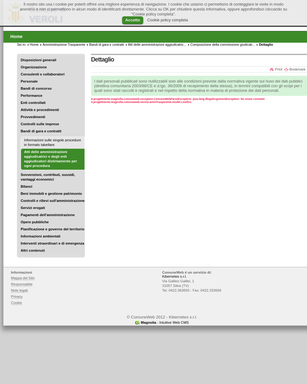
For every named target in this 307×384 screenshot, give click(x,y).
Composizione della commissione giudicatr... (222, 44)
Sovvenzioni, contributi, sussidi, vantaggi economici (48, 177)
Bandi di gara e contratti (41, 131)
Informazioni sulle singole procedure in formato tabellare (52, 142)
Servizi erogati (33, 208)
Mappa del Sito (23, 278)
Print (278, 69)
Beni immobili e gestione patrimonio (51, 193)
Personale (29, 81)
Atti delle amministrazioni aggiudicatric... (157, 44)
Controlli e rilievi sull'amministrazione (53, 201)
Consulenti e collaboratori (42, 74)
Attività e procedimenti (40, 110)
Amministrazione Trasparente (64, 44)
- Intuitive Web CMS (165, 322)
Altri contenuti (33, 250)
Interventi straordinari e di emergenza (52, 243)
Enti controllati (33, 103)
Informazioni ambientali (40, 236)
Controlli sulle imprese (40, 124)
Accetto (132, 20)
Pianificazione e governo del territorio (52, 229)
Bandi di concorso (36, 88)
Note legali (19, 290)
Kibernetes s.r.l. (174, 276)
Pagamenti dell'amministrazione (48, 215)
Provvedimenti (33, 117)
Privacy (17, 296)
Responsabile (22, 284)
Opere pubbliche (35, 222)
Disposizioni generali (38, 60)
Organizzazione (34, 67)
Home (34, 44)
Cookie (16, 303)
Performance (32, 95)
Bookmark (297, 69)
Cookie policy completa (167, 20)
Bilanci (26, 186)
